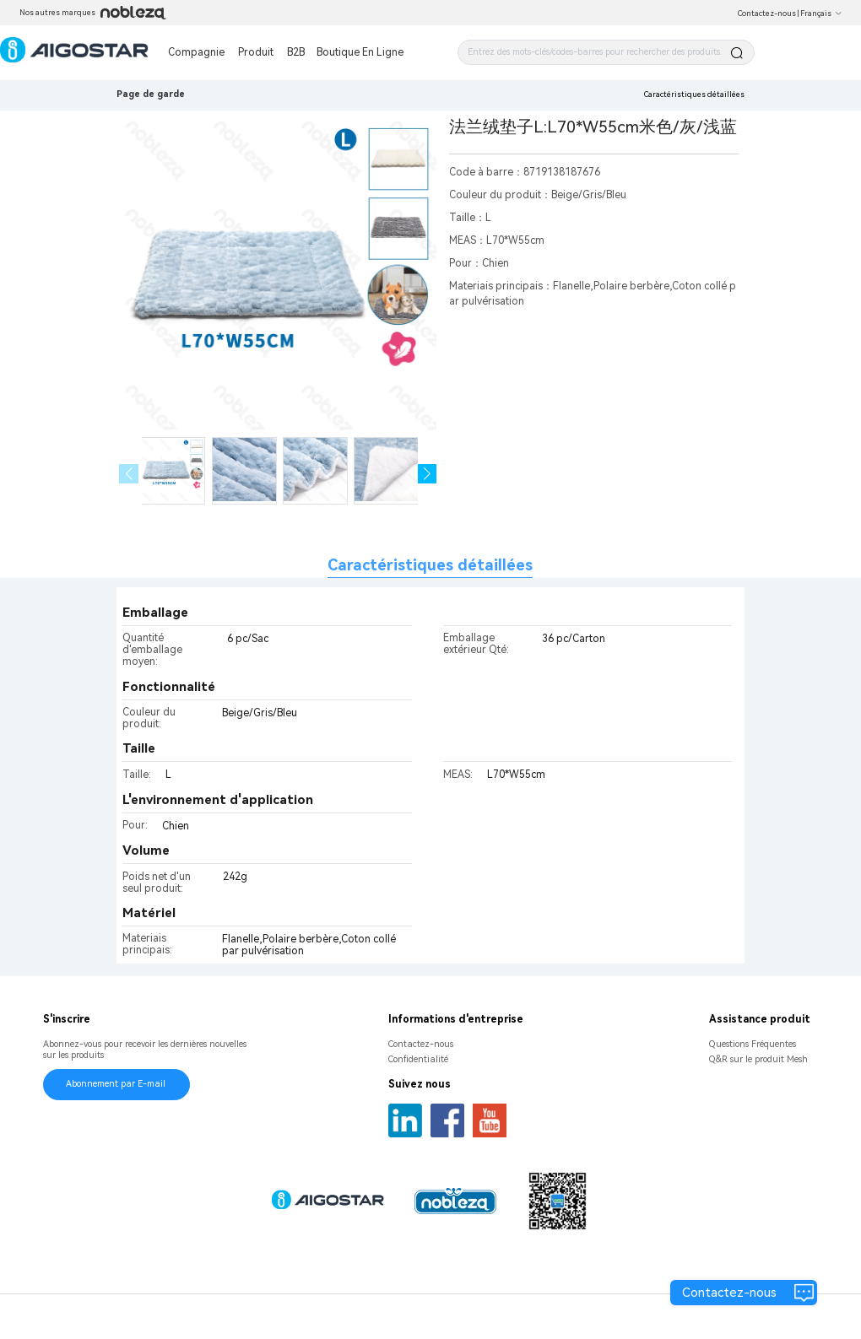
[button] (427, 473)
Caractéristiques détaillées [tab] (430, 565)
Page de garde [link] (150, 94)
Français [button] (821, 13)
